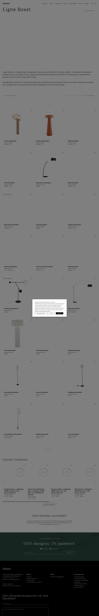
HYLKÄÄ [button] (51, 313)
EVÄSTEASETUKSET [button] (41, 313)
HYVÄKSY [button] (60, 313)
